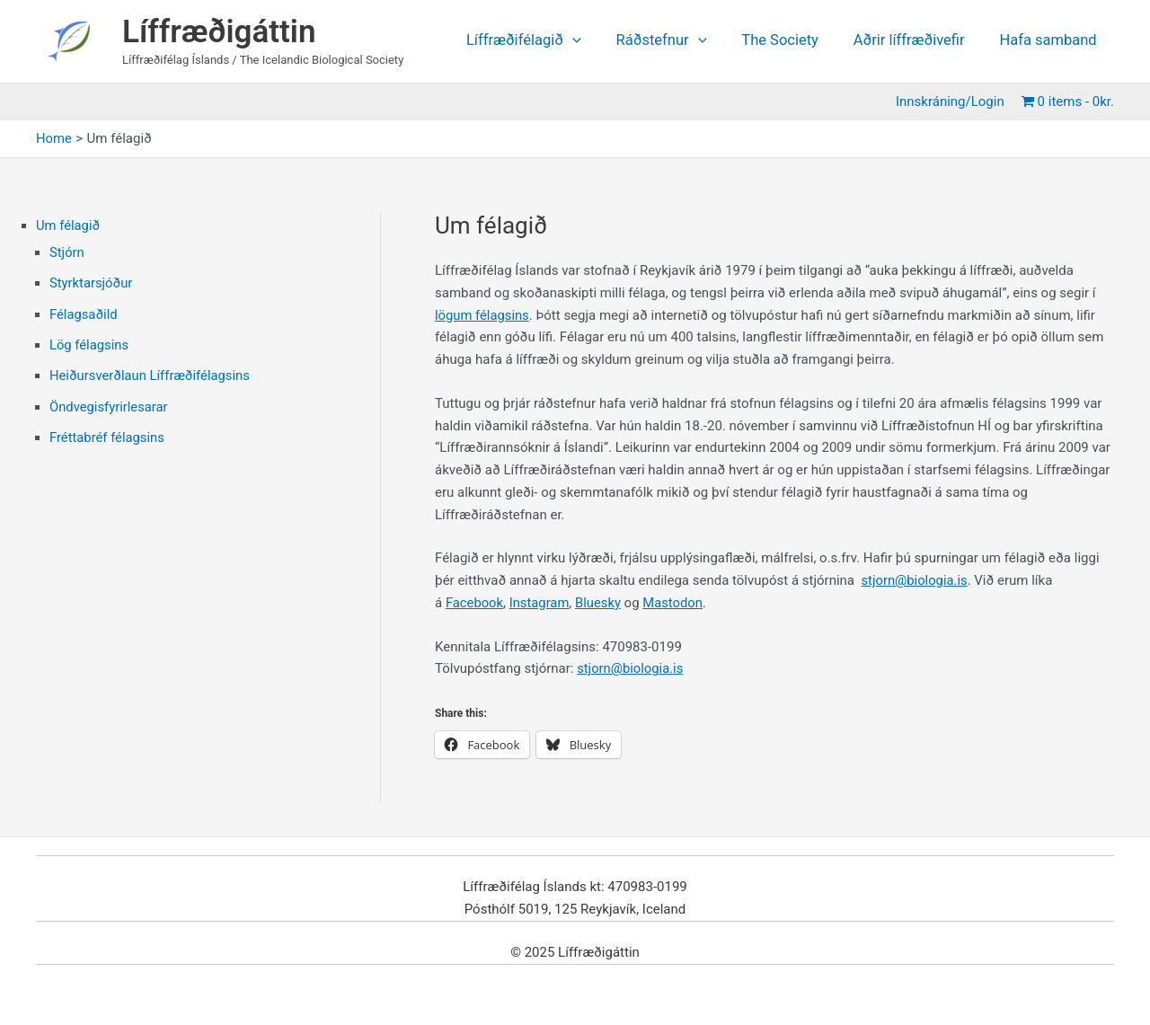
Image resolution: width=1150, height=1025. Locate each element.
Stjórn (66, 252)
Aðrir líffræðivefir (916, 41)
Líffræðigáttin (219, 31)
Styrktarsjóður (91, 282)
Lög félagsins (89, 343)
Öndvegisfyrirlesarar (109, 403)
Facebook (475, 603)
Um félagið (68, 225)
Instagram (540, 603)
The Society (793, 41)
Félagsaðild (84, 313)
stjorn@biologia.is (915, 580)
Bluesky (600, 603)
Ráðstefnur (679, 41)
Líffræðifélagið (547, 41)
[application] (596, 41)
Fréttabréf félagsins (107, 434)
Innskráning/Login (953, 101)
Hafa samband (1050, 41)
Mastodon (675, 603)
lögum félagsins (482, 315)
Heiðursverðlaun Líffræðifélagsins (150, 374)
